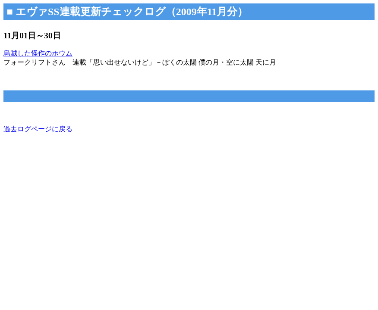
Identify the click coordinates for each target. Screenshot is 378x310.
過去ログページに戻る (37, 129)
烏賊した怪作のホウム (37, 53)
